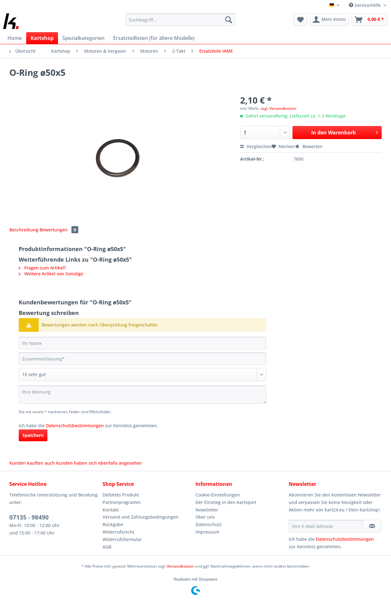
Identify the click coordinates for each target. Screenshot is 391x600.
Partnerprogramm (122, 502)
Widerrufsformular (122, 539)
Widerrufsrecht (118, 532)
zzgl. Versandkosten (279, 108)
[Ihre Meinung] (142, 394)
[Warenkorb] (369, 19)
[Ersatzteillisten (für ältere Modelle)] (154, 38)
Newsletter (207, 510)
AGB (107, 547)
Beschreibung (23, 230)
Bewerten (308, 146)
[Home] (14, 38)
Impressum (207, 532)
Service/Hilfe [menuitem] (365, 5)
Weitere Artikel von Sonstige (51, 274)
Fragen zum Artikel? (42, 268)
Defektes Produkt (121, 495)
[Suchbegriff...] (180, 19)
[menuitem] (180, 22)
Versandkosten (180, 566)
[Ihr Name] (142, 343)
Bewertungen (59, 230)
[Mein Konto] (329, 19)
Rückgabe (113, 524)
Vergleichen (256, 146)
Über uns (205, 517)
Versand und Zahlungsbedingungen (140, 517)
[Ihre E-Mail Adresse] (326, 526)
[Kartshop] (42, 38)
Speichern (33, 435)
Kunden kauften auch (32, 463)
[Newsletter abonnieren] (372, 526)
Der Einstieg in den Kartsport (226, 502)
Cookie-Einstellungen (218, 495)
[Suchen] (228, 19)
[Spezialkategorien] (83, 38)
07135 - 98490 (29, 517)
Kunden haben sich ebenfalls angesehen (99, 463)
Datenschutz (209, 524)
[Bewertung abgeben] (142, 374)
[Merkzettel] (300, 19)
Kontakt (111, 510)
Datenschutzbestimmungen (75, 425)
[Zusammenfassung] (142, 358)
